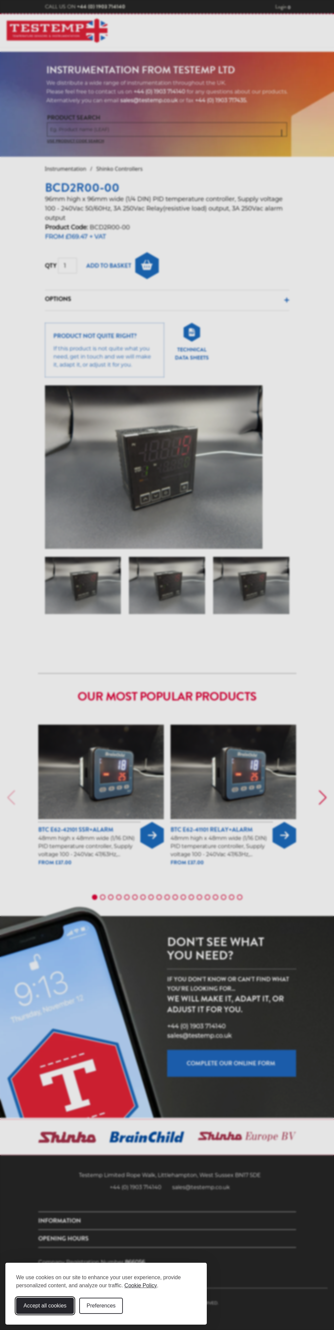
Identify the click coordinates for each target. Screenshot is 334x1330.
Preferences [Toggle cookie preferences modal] (101, 1305)
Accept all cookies (44, 1305)
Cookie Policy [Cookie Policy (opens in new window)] (141, 1285)
